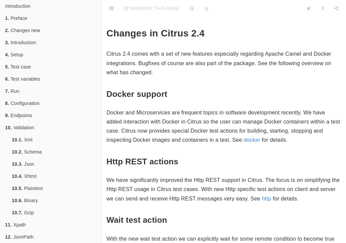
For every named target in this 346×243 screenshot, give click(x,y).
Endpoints (18, 115)
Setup (14, 54)
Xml (22, 139)
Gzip (23, 212)
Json (23, 164)
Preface (16, 18)
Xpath (15, 224)
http (266, 198)
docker (252, 140)
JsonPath (19, 237)
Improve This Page (151, 8)
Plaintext (27, 188)
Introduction (18, 6)
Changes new (22, 30)
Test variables (22, 79)
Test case (18, 67)
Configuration (22, 103)
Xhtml (24, 176)
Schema (27, 152)
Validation (19, 127)
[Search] (191, 8)
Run (12, 91)
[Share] (336, 8)
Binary (25, 200)
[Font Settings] (206, 8)
